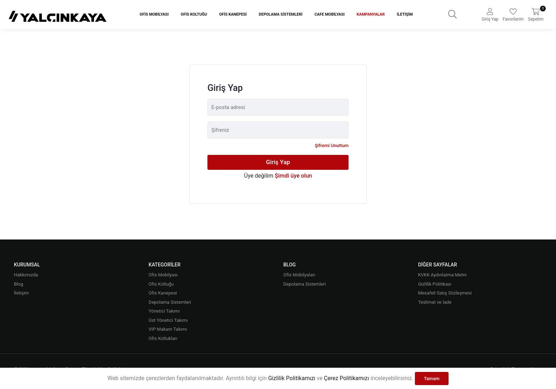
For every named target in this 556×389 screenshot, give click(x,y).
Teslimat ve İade (434, 302)
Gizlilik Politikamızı (291, 378)
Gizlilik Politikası (434, 284)
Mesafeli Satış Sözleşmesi (445, 293)
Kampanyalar (371, 14)
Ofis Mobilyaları (299, 274)
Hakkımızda (26, 274)
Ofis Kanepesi (233, 14)
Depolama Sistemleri (280, 14)
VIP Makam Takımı (168, 329)
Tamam (432, 378)
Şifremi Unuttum (332, 145)
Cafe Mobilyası (330, 14)
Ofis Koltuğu (194, 14)
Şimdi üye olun (293, 175)
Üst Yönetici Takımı (168, 320)
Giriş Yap (278, 162)
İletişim (405, 14)
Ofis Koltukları (163, 338)
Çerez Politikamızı (346, 378)
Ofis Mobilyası (154, 14)
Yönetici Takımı (164, 311)
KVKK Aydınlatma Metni (442, 274)
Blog (18, 284)
